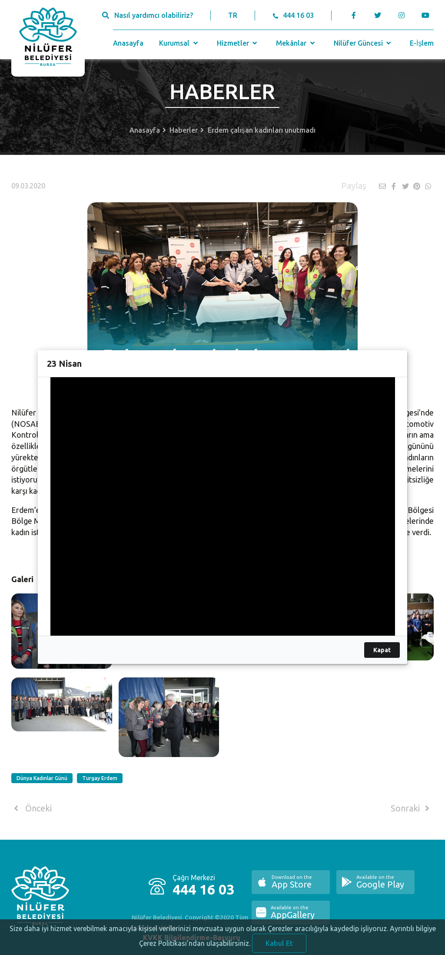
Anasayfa (128, 43)
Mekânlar (296, 43)
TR (232, 15)
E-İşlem (422, 43)
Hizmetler (238, 43)
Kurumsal (179, 43)
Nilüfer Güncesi (363, 43)
